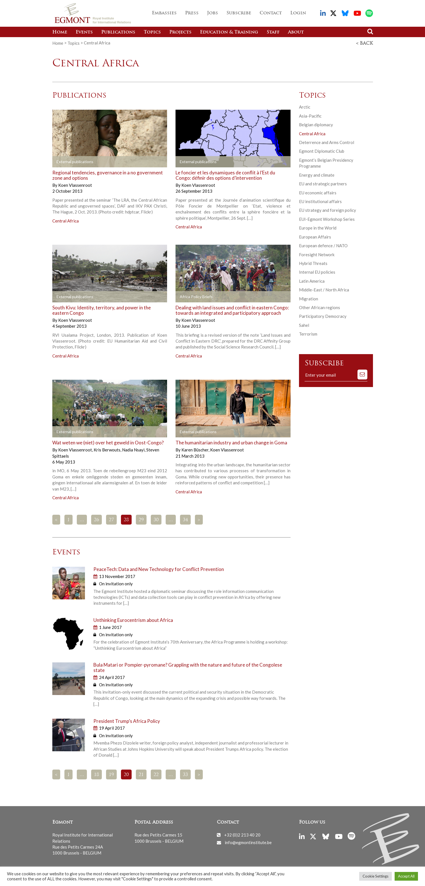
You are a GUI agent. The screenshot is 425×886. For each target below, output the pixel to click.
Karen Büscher (195, 449)
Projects (180, 32)
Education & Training (229, 32)
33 (185, 774)
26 (96, 519)
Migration (308, 298)
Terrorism (308, 333)
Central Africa (65, 220)
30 (156, 519)
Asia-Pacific (310, 115)
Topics (152, 32)
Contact (271, 13)
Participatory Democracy (323, 315)
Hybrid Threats (313, 262)
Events (84, 32)
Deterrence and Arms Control (326, 141)
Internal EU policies (317, 271)
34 (185, 519)
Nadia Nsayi (133, 449)
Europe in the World (317, 227)
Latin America (312, 280)
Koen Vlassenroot (75, 184)
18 (96, 774)
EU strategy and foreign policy (327, 209)
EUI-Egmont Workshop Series (327, 218)
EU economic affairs (317, 191)
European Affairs (315, 236)
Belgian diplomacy (316, 124)
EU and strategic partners (323, 183)
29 (141, 519)
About (296, 32)
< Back (364, 43)
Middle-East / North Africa (324, 289)
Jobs (212, 13)
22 (156, 774)
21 (141, 774)
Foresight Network (316, 253)
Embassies (164, 13)
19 (111, 774)
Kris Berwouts (107, 449)
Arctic (304, 106)
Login (298, 13)
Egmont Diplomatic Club (321, 150)
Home (59, 32)
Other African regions (319, 306)
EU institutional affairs (320, 200)
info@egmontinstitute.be (248, 841)
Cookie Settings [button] (375, 876)
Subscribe (238, 13)
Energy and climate (316, 174)
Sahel (304, 324)
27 (111, 519)
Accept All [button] (406, 876)
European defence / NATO (323, 245)
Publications (118, 32)
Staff (273, 32)
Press (192, 13)
